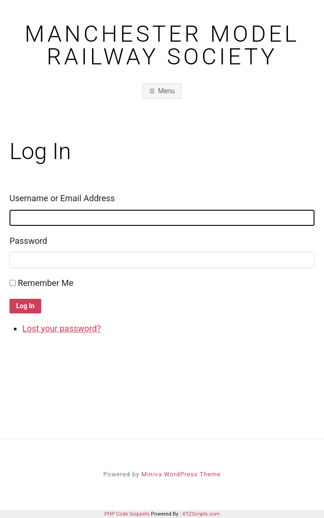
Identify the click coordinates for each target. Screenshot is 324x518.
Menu (166, 91)
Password (28, 241)
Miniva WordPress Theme (181, 474)
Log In (25, 306)
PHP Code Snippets (126, 514)
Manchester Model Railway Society (162, 45)
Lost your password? (61, 328)
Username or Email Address (62, 198)
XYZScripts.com (201, 514)
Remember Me (45, 283)
